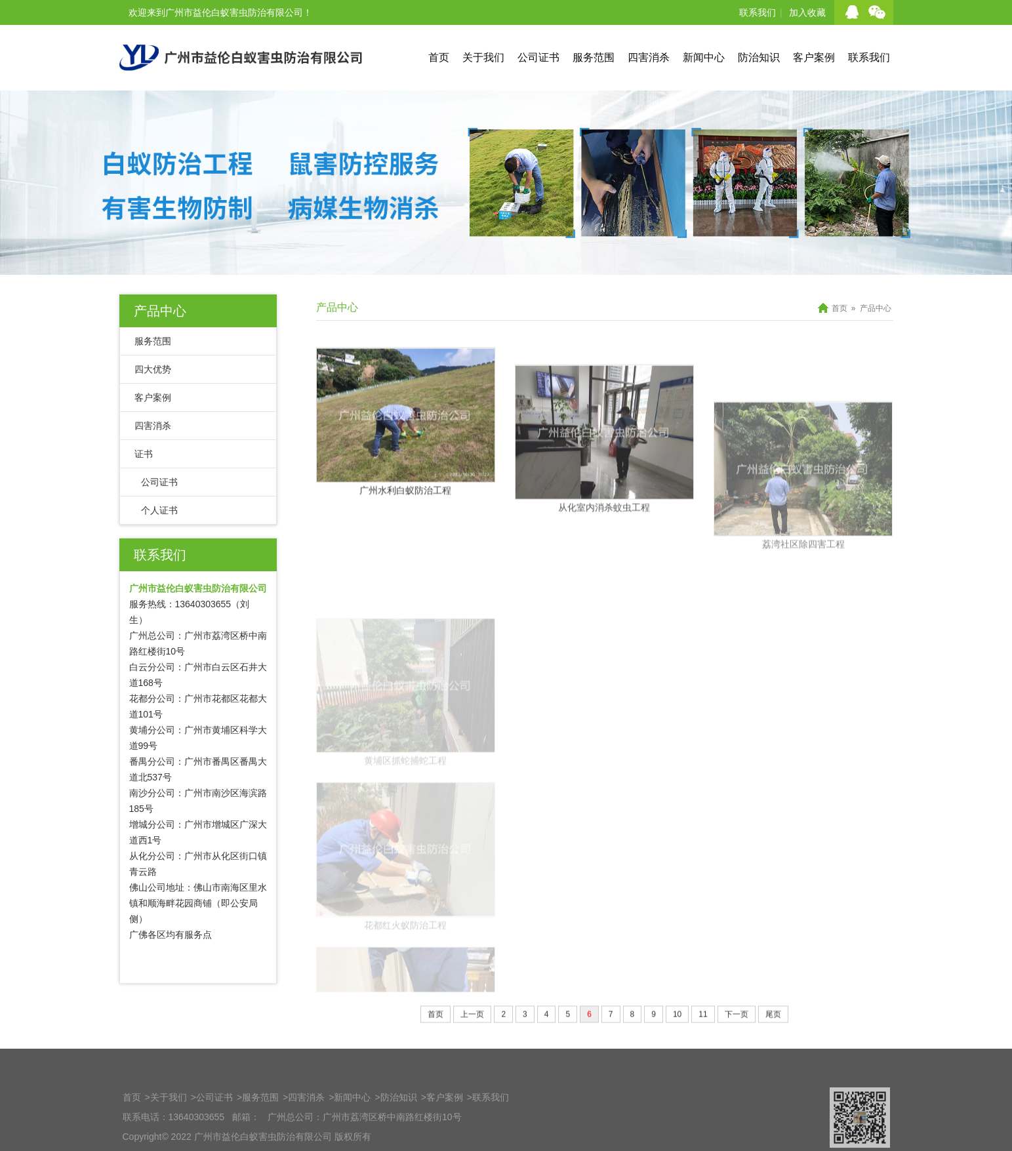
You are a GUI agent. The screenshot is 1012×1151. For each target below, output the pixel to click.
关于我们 (483, 57)
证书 (143, 454)
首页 (438, 57)
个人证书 (159, 510)
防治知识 (759, 57)
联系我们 (757, 12)
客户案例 (814, 57)
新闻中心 (704, 57)
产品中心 (160, 311)
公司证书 (538, 57)
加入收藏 (807, 12)
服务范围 (594, 57)
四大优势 (152, 369)
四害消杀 (649, 57)
